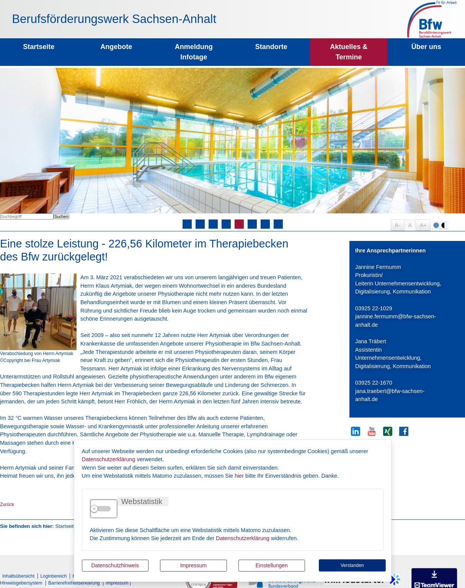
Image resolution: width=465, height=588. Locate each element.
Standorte (271, 47)
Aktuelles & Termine (348, 52)
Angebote (116, 47)
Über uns (426, 47)
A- (397, 225)
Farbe (436, 225)
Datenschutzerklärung (108, 459)
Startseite (38, 47)
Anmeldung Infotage (194, 52)
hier (239, 476)
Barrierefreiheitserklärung (74, 583)
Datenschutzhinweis (115, 565)
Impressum (193, 565)
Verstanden (352, 565)
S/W (444, 225)
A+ (423, 225)
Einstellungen (272, 565)
